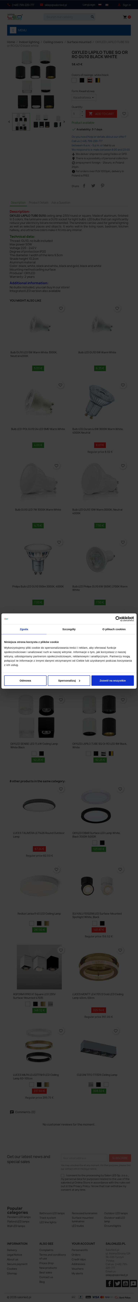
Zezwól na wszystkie (113, 680)
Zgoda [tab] (24, 629)
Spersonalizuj (69, 680)
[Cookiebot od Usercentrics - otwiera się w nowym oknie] (118, 619)
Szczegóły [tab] (68, 629)
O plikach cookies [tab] (114, 629)
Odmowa (25, 680)
